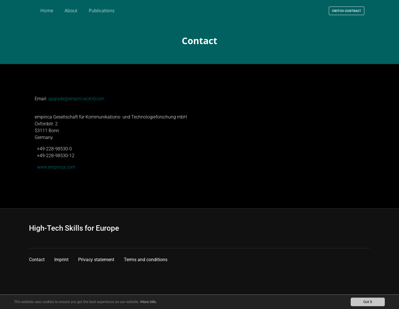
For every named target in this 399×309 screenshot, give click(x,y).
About (71, 10)
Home (46, 10)
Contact (37, 259)
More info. (148, 302)
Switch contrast (346, 11)
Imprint (61, 259)
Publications (102, 10)
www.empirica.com (56, 167)
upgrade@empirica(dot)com (76, 98)
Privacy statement (96, 259)
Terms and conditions (145, 259)
